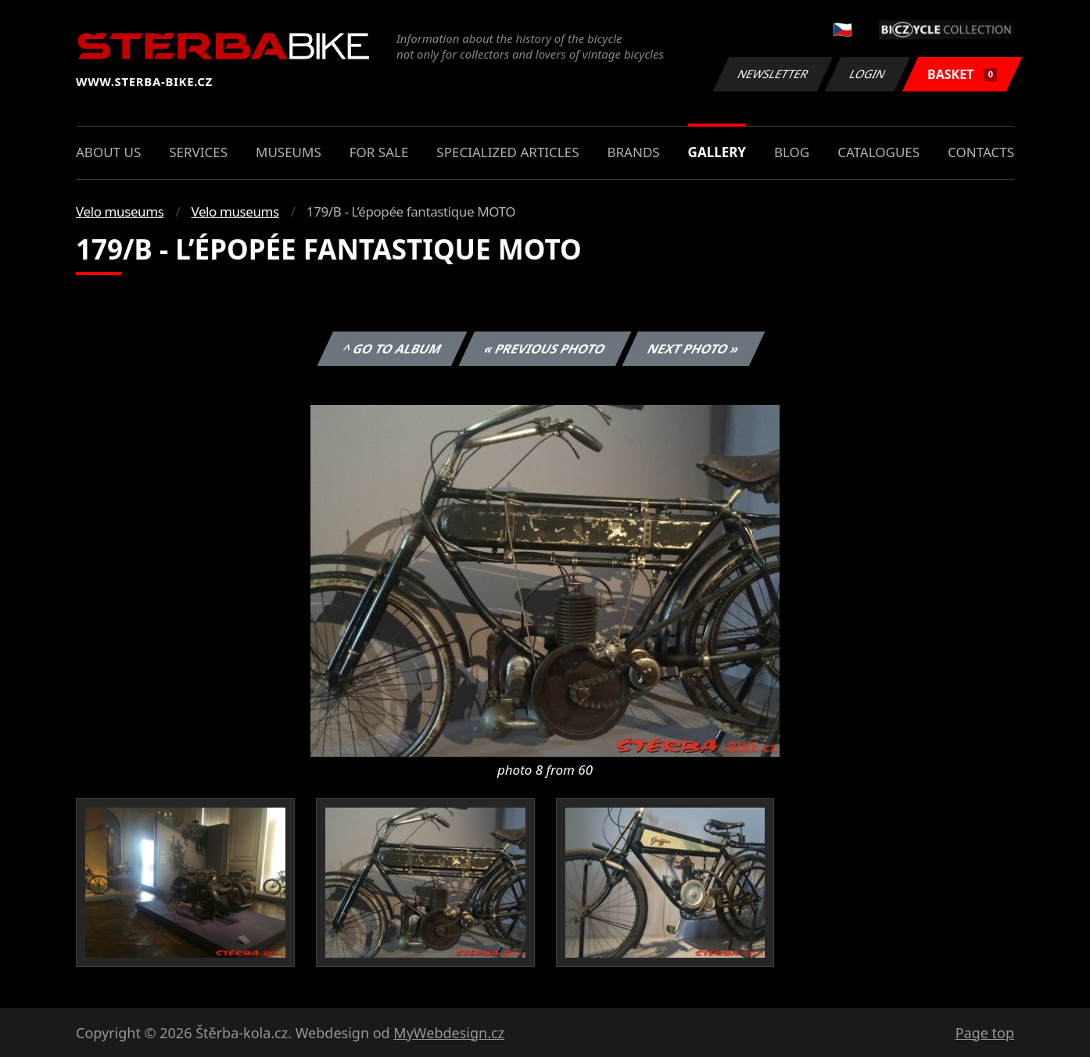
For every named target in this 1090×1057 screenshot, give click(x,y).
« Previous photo (545, 348)
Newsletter (772, 73)
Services (198, 152)
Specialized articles (507, 152)
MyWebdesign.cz (448, 1032)
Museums (288, 152)
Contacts (981, 152)
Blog (791, 152)
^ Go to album (392, 348)
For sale (379, 152)
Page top (985, 1032)
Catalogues (878, 152)
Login (868, 73)
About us (108, 152)
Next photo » (693, 348)
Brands (633, 152)
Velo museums (119, 211)
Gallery (717, 152)
